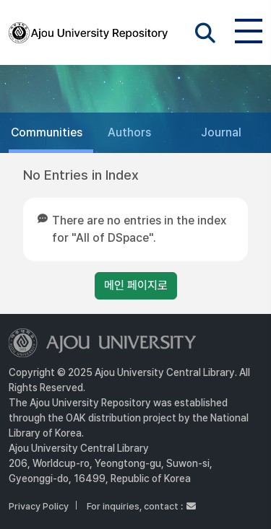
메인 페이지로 (136, 285)
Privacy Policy (39, 506)
